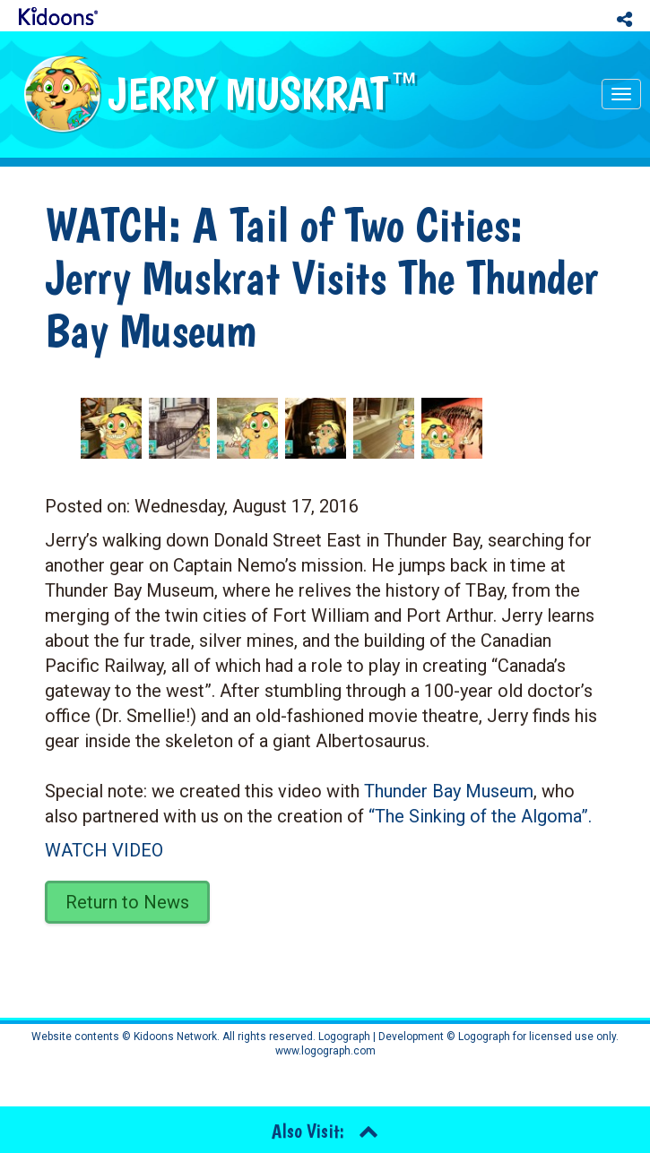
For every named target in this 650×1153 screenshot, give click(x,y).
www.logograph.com (325, 1051)
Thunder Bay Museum (448, 791)
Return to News (127, 902)
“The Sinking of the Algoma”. (480, 816)
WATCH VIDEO (104, 850)
